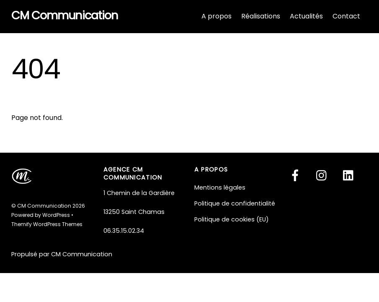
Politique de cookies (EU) (231, 219)
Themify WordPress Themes (47, 224)
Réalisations (260, 16)
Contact (346, 16)
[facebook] (296, 175)
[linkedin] (350, 175)
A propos (216, 16)
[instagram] (323, 175)
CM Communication (44, 205)
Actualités (306, 16)
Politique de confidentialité (234, 203)
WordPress (56, 215)
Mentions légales (219, 187)
